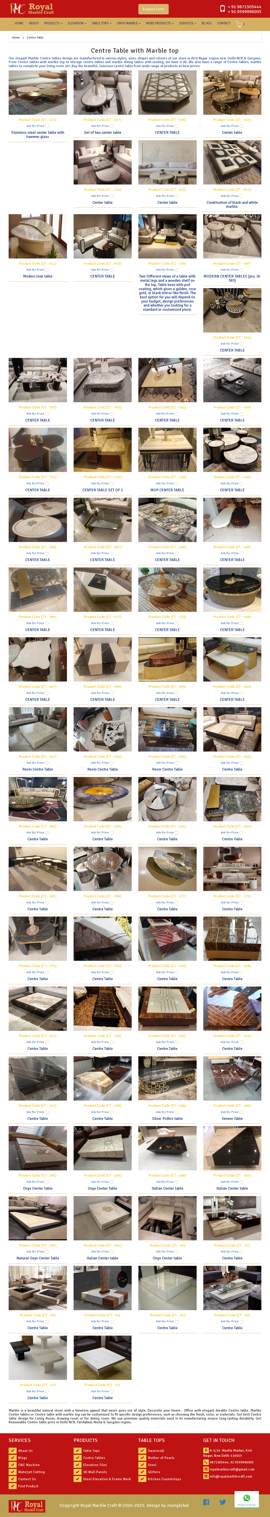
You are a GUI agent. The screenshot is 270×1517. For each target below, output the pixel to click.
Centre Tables (94, 1458)
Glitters (154, 1472)
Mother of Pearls (161, 1458)
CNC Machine (29, 1465)
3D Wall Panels (95, 1472)
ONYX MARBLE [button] (129, 23)
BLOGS (207, 23)
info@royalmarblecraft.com (231, 1476)
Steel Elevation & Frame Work (107, 1479)
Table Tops (91, 1451)
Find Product (28, 1486)
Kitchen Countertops (164, 1479)
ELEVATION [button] (77, 23)
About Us (25, 1451)
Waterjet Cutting (31, 1472)
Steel (152, 1465)
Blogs (22, 1458)
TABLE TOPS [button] (102, 23)
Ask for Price (37, 126)
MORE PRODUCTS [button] (160, 23)
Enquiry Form (153, 9)
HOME (19, 23)
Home (16, 37)
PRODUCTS (86, 1440)
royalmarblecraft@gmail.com (232, 1469)
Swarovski (156, 1451)
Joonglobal (178, 1505)
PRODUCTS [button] (53, 23)
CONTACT (223, 23)
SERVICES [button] (187, 23)
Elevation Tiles (95, 1465)
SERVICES (20, 1440)
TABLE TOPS (151, 1440)
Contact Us (27, 1479)
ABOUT (34, 23)
